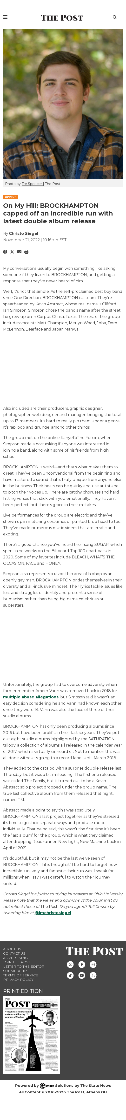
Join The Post (16, 962)
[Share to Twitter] (12, 251)
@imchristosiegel (53, 913)
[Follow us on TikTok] (70, 975)
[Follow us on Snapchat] (93, 975)
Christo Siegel (23, 233)
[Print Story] (26, 251)
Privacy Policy (18, 979)
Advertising (15, 958)
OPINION (10, 197)
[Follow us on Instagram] (93, 964)
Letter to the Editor (23, 966)
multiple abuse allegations (31, 697)
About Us (12, 949)
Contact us (14, 953)
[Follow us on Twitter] (70, 964)
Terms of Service (20, 975)
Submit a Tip (15, 971)
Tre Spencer (32, 184)
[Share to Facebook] (5, 251)
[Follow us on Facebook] (82, 964)
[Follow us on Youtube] (82, 975)
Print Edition (23, 991)
